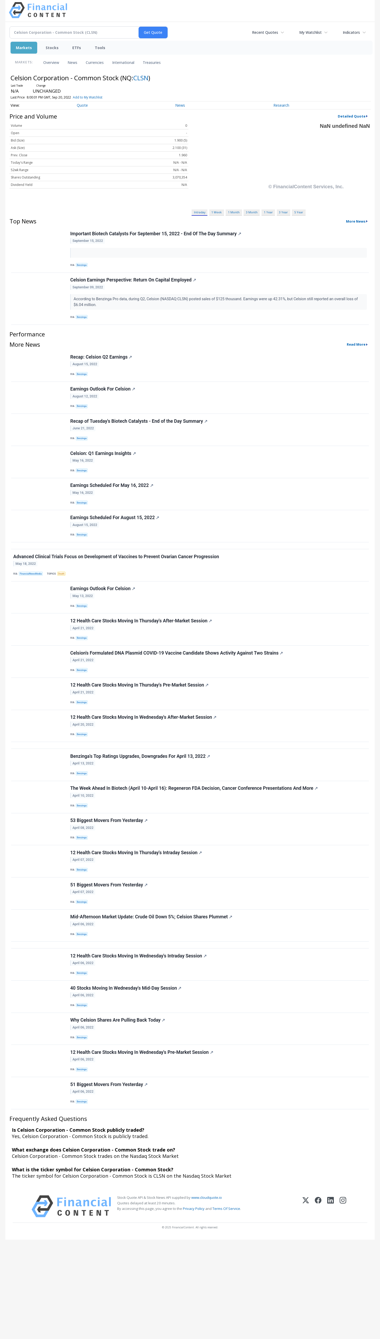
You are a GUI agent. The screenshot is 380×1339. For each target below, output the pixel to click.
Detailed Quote (351, 116)
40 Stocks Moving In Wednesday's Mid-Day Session (126, 1073)
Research (281, 105)
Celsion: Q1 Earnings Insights (104, 472)
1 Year (268, 212)
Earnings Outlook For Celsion (103, 400)
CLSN (140, 77)
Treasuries (152, 62)
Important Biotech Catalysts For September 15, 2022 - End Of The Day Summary (156, 234)
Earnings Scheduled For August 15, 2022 (115, 544)
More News (355, 221)
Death (65, 606)
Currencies (95, 62)
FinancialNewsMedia (33, 606)
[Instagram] (343, 1305)
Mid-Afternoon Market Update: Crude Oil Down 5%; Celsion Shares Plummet (152, 992)
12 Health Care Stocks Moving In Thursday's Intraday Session (137, 921)
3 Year (283, 212)
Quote (82, 105)
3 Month (252, 212)
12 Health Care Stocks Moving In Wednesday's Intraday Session (139, 1038)
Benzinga (83, 266)
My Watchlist (310, 32)
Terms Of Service (226, 1307)
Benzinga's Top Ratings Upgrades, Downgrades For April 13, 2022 (141, 813)
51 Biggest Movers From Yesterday (110, 956)
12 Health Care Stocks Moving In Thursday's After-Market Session (142, 661)
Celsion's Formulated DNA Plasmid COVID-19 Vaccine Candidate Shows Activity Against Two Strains (177, 696)
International (123, 62)
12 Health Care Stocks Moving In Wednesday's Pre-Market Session (142, 1145)
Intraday (199, 212)
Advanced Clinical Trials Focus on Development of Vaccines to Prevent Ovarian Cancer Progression (117, 589)
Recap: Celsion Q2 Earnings (102, 365)
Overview (51, 62)
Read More (356, 351)
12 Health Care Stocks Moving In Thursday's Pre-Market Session (140, 732)
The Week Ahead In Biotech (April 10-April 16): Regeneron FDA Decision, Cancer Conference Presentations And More (195, 849)
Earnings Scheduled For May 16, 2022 (112, 508)
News (72, 62)
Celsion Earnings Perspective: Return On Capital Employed (134, 284)
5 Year (298, 212)
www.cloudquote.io (206, 1296)
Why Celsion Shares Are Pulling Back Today (118, 1109)
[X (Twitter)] (305, 1305)
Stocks (52, 47)
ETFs (76, 47)
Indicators (351, 32)
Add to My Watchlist (87, 97)
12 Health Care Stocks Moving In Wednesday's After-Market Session (144, 768)
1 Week (216, 212)
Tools (100, 47)
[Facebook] (318, 1305)
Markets (24, 47)
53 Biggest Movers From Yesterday (110, 885)
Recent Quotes (265, 32)
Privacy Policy (194, 1307)
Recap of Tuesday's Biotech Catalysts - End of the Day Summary (139, 436)
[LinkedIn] (330, 1305)
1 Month (234, 212)
